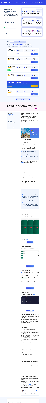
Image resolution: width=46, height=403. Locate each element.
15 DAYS (17, 44)
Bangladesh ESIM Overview (10, 114)
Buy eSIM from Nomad (30, 310)
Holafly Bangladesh (10, 120)
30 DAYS (21, 44)
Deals (28, 2)
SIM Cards (25, 2)
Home (4, 8)
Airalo (21, 216)
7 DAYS (14, 44)
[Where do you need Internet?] (15, 27)
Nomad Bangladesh (10, 121)
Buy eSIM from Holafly (30, 288)
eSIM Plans (22, 2)
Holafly (22, 272)
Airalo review (28, 239)
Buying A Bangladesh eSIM (10, 115)
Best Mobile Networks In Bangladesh (11, 122)
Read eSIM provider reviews (7, 33)
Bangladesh (11, 8)
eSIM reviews (29, 384)
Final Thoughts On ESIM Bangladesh (11, 127)
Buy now (34, 53)
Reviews (32, 2)
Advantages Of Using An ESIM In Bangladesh (12, 123)
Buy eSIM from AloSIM (30, 266)
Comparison (36, 2)
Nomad (34, 294)
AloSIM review (28, 263)
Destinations (17, 2)
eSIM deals (22, 162)
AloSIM (37, 248)
